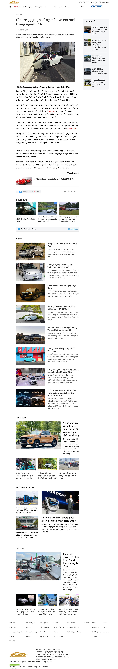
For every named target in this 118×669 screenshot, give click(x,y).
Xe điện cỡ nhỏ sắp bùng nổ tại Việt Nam (61, 349)
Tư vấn (94, 636)
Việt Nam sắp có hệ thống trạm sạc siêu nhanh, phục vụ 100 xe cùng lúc (27, 510)
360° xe (17, 7)
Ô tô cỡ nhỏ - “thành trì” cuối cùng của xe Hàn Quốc (99, 59)
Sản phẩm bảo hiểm (73, 627)
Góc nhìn (20, 549)
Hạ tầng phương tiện (25, 487)
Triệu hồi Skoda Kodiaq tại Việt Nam (61, 286)
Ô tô (105, 627)
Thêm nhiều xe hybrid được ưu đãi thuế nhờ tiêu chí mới (47, 476)
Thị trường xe (27, 7)
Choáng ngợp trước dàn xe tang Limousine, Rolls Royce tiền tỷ (69, 219)
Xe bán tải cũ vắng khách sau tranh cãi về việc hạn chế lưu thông (71, 429)
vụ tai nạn (71, 128)
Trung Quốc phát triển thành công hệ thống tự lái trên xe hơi (47, 219)
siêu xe (52, 111)
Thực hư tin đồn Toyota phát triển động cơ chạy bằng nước (59, 519)
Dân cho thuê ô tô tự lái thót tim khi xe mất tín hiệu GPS (99, 30)
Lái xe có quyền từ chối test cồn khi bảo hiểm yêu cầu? (71, 560)
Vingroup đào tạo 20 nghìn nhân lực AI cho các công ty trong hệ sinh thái (27, 535)
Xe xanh (68, 7)
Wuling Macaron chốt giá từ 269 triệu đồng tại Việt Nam (61, 307)
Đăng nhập (105, 2)
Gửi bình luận (73, 229)
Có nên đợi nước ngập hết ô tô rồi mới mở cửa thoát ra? (25, 219)
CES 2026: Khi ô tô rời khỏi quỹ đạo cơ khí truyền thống (25, 611)
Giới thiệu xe (96, 632)
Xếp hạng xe (44, 636)
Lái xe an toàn (58, 636)
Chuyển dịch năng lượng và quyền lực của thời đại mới (46, 611)
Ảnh (82, 7)
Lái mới (48, 7)
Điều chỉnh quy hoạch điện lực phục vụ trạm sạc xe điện (25, 476)
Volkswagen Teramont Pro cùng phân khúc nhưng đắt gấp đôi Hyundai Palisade (61, 393)
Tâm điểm (12, 641)
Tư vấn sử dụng (59, 627)
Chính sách (21, 418)
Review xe (95, 627)
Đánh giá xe (39, 7)
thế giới (69, 178)
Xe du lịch (29, 627)
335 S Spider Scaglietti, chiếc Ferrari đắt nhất (49, 179)
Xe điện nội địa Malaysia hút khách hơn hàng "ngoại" (60, 265)
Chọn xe (56, 632)
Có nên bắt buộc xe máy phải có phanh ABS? (67, 476)
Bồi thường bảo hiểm (74, 632)
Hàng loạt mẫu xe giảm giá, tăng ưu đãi (62, 245)
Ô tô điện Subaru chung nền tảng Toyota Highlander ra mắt (62, 328)
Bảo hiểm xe (58, 7)
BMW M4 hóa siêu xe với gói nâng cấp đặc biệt (99, 71)
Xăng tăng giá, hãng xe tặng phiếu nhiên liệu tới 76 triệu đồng (62, 370)
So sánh (42, 632)
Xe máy (28, 636)
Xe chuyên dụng (31, 632)
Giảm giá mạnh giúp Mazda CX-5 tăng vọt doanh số (99, 83)
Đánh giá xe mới (45, 627)
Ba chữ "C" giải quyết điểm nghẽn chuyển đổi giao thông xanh (68, 611)
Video (76, 7)
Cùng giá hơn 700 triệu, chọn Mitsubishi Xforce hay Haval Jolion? (99, 44)
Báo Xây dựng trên (32, 192)
